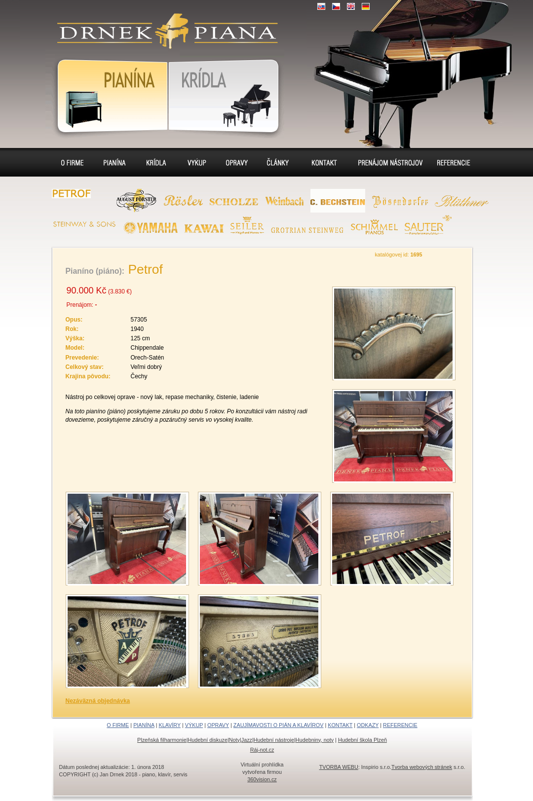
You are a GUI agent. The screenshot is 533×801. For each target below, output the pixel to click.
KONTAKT (340, 725)
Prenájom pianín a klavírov (387, 164)
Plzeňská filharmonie (162, 740)
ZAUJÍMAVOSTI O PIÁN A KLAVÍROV (278, 725)
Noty (234, 740)
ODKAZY (368, 725)
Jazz (246, 740)
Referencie (453, 162)
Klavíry (155, 162)
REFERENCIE (400, 725)
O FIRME (118, 725)
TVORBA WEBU (338, 767)
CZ (336, 6)
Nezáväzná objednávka (98, 700)
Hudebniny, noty (315, 740)
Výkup (196, 162)
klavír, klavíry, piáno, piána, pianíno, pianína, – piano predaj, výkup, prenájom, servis (163, 25)
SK (321, 6)
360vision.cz (261, 779)
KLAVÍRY (170, 725)
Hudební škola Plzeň (362, 740)
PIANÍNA (143, 725)
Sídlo (280, 162)
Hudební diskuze (208, 740)
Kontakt (324, 162)
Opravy (237, 162)
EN (351, 6)
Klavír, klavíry (226, 94)
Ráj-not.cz (262, 750)
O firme (73, 162)
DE (366, 6)
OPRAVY (218, 725)
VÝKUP (194, 725)
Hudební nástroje (274, 740)
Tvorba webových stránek (421, 767)
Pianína (106, 94)
